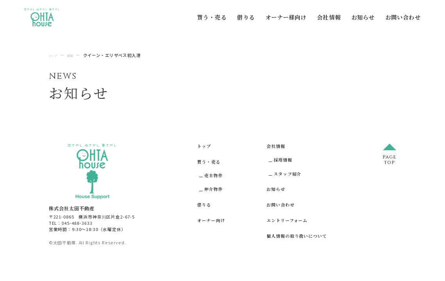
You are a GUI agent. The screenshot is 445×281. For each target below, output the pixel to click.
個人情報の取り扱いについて (297, 236)
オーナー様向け (286, 17)
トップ (204, 146)
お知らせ (363, 17)
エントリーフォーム (287, 220)
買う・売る (212, 17)
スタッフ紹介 (287, 174)
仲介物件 (213, 189)
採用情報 (283, 160)
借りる (246, 17)
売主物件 (213, 175)
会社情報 (329, 17)
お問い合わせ (403, 17)
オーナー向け (211, 220)
